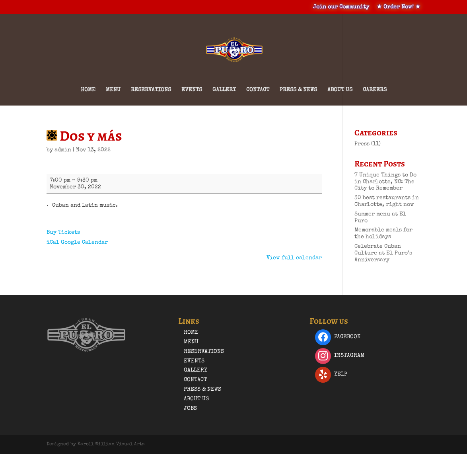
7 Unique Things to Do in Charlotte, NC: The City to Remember (385, 182)
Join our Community (341, 7)
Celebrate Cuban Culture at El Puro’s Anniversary (383, 253)
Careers (375, 90)
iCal (53, 242)
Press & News (298, 90)
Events (191, 90)
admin (62, 150)
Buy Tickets (63, 232)
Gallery (224, 90)
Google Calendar (84, 242)
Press (362, 144)
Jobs (190, 408)
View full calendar (294, 258)
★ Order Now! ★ (398, 7)
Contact (257, 90)
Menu (113, 90)
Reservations (151, 90)
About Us (339, 90)
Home (88, 90)
